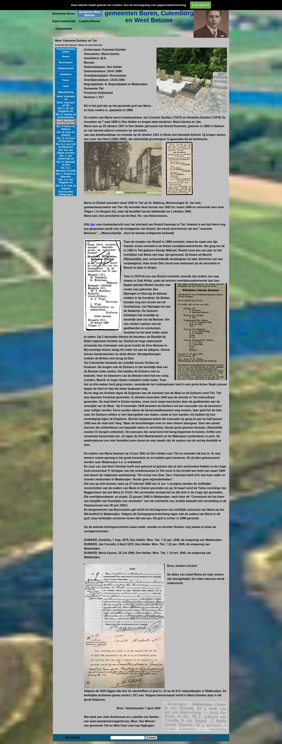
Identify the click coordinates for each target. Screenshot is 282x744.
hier (92, 224)
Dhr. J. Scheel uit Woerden (65, 175)
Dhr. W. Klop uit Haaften (65, 133)
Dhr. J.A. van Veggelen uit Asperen (65, 182)
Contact (205, 738)
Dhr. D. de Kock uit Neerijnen (66, 139)
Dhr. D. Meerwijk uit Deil (65, 163)
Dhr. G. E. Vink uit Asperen (66, 187)
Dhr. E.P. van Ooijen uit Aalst (65, 151)
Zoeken (151, 737)
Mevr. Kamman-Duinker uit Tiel (66, 121)
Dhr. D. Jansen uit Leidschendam (66, 115)
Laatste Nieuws (89, 21)
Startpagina (64, 6)
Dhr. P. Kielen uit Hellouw (65, 127)
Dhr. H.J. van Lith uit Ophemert (66, 145)
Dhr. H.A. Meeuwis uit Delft (66, 169)
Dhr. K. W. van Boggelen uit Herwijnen (66, 111)
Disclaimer (72, 737)
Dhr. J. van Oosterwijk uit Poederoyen (66, 158)
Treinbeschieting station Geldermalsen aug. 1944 (65, 53)
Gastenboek (63, 28)
